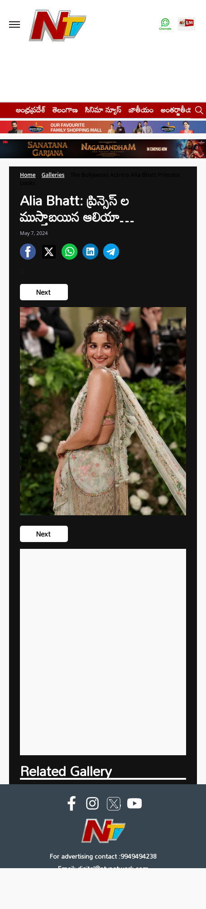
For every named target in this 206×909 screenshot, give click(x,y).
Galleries (53, 175)
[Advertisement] (103, 652)
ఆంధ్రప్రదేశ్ (30, 109)
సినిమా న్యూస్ (103, 109)
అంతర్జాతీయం (179, 109)
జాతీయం (141, 109)
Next (44, 292)
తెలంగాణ (65, 109)
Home (28, 175)
